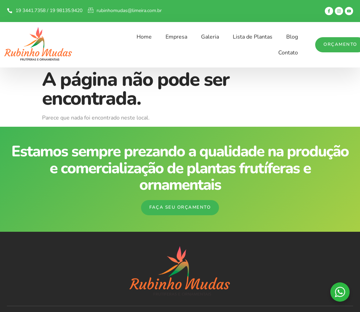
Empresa (176, 37)
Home (144, 37)
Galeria (210, 37)
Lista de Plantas (252, 37)
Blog (292, 37)
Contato (288, 52)
